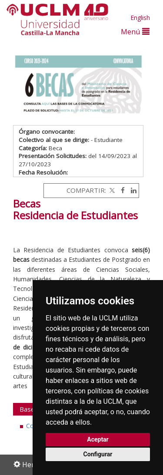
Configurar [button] (98, 454)
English (140, 17)
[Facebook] (120, 190)
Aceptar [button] (98, 439)
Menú (135, 31)
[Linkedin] (131, 190)
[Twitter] (111, 190)
